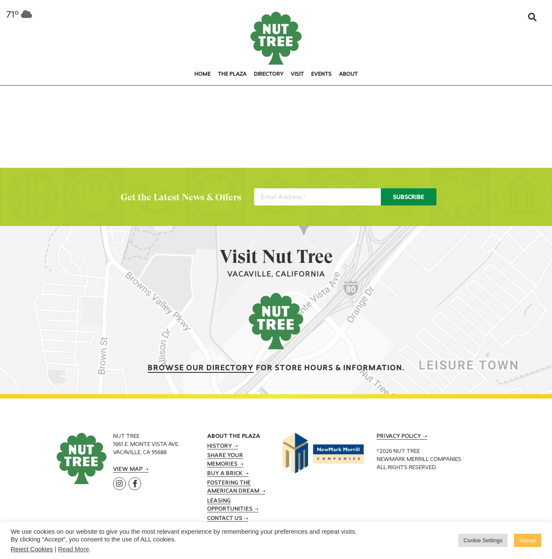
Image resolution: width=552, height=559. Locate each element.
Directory (269, 74)
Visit (297, 74)
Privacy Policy (399, 436)
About (348, 74)
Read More (73, 549)
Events (321, 74)
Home (202, 74)
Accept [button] (527, 540)
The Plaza (232, 74)
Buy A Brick (225, 473)
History (219, 446)
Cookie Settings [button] (482, 540)
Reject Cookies (32, 549)
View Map (127, 469)
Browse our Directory (201, 368)
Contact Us (224, 518)
